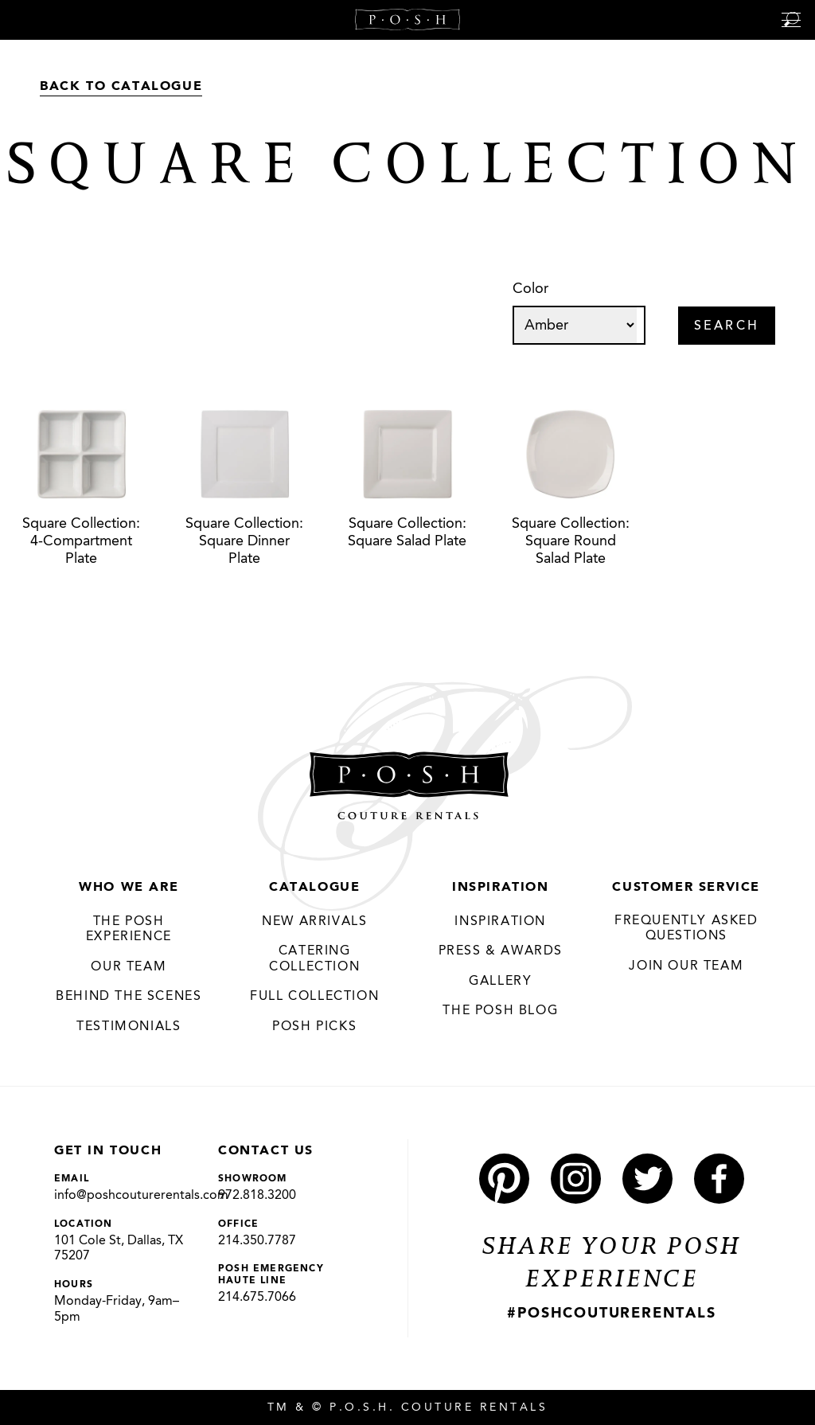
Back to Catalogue (121, 86)
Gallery (500, 981)
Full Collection (314, 996)
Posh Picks (314, 1027)
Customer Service (686, 887)
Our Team (128, 967)
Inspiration (500, 887)
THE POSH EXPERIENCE (129, 930)
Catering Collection (314, 959)
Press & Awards (501, 951)
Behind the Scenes (128, 996)
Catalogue (314, 887)
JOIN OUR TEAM (686, 966)
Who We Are (128, 887)
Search (726, 326)
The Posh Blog (500, 1011)
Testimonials (128, 1027)
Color (530, 289)
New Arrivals (314, 922)
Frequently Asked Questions (686, 929)
